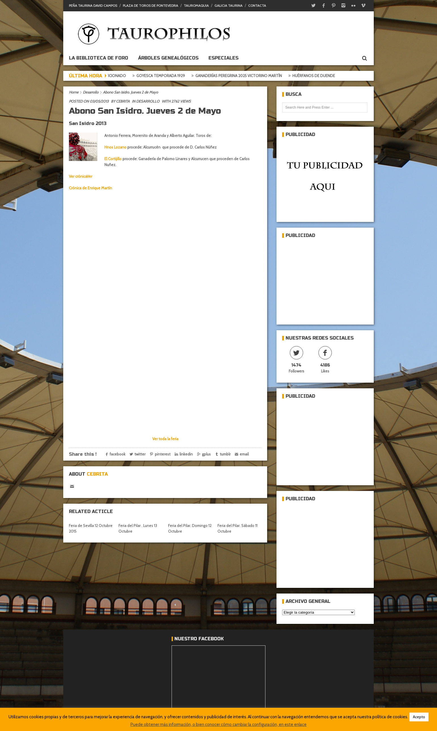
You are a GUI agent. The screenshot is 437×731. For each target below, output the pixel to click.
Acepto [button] (419, 717)
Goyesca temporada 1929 (164, 75)
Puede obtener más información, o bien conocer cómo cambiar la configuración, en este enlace (218, 724)
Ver (89, 176)
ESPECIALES (223, 58)
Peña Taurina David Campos (93, 5)
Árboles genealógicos (168, 58)
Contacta (257, 5)
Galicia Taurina (228, 5)
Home (74, 92)
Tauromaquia (196, 5)
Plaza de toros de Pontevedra (150, 5)
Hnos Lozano (115, 147)
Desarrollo (90, 92)
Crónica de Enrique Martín (90, 188)
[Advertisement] (324, 278)
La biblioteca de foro (98, 58)
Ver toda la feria (165, 439)
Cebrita (123, 101)
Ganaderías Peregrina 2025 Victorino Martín (242, 75)
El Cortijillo (113, 158)
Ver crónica (78, 176)
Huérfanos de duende (317, 75)
